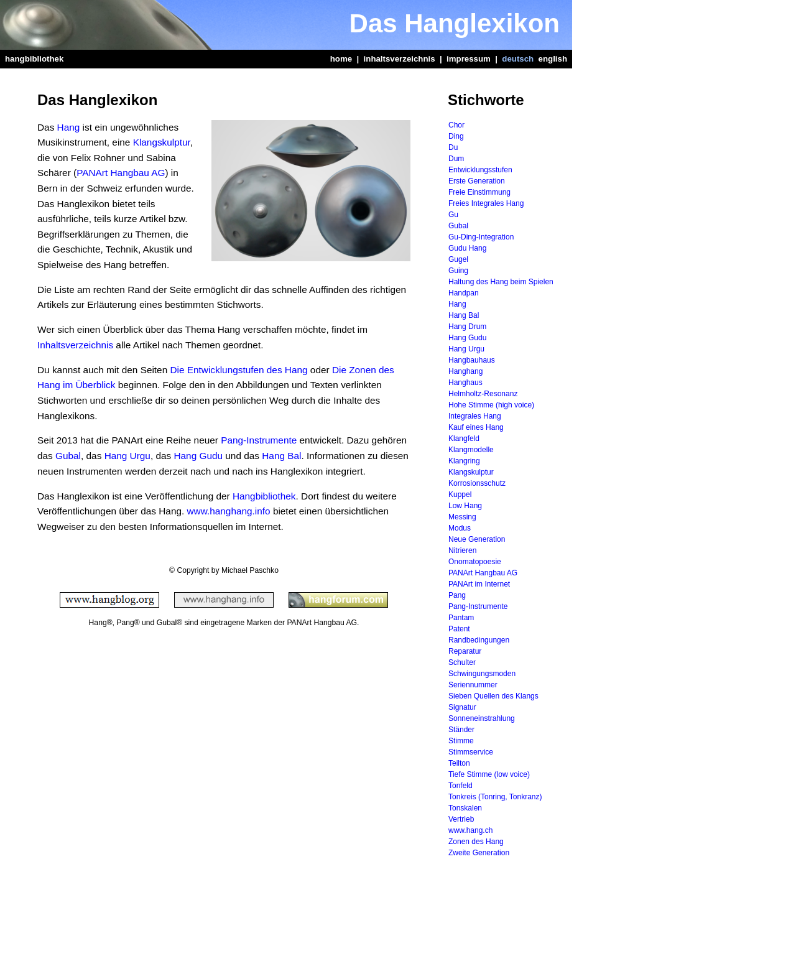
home (341, 58)
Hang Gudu (198, 455)
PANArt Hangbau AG (120, 172)
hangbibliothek (34, 58)
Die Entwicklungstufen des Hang (238, 369)
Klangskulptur (161, 142)
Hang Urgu (127, 455)
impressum (469, 58)
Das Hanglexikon (454, 23)
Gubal (68, 455)
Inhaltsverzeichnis (75, 345)
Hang (68, 127)
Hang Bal (281, 455)
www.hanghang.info (229, 511)
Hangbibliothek (264, 496)
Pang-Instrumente (259, 440)
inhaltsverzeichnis (399, 58)
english (553, 58)
